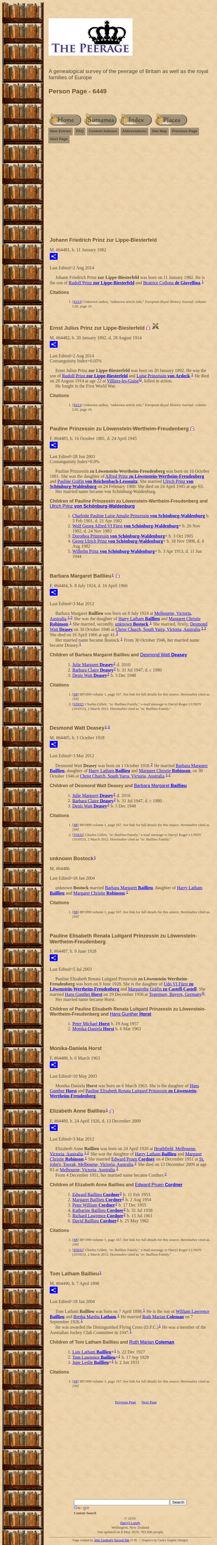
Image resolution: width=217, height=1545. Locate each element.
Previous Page (185, 131)
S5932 (78, 704)
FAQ (80, 131)
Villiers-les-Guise (123, 380)
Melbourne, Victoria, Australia (87, 1169)
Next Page (59, 139)
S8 (75, 694)
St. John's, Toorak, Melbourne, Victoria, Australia (127, 1162)
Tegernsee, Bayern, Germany (175, 994)
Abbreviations (134, 131)
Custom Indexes (103, 131)
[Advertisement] (130, 192)
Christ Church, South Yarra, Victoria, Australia (158, 629)
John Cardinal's (103, 1540)
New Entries (60, 131)
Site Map (159, 131)
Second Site (121, 1540)
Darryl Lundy (130, 1523)
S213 (77, 302)
